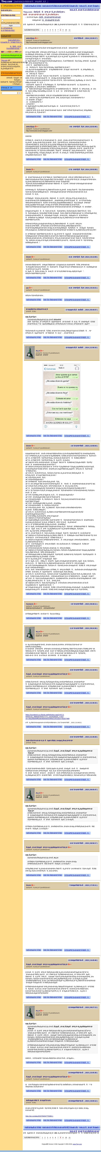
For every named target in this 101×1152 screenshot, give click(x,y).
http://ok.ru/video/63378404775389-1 (39, 1116)
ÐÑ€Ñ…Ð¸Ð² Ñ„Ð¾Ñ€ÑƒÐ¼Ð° (14, 47)
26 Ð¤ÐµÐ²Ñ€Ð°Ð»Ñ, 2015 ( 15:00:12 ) (82, 1101)
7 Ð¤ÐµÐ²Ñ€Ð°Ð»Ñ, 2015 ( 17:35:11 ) (83, 885)
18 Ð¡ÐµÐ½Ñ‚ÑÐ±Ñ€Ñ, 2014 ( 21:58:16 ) (81, 347)
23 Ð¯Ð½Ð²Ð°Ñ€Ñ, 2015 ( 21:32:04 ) (83, 670)
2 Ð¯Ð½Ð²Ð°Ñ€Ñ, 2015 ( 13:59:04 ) (84, 446)
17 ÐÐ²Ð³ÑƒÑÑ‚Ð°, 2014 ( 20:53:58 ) (83, 169)
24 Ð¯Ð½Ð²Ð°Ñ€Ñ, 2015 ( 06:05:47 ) (83, 790)
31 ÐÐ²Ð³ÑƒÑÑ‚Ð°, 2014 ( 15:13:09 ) (83, 257)
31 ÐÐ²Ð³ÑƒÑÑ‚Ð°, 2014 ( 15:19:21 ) (83, 288)
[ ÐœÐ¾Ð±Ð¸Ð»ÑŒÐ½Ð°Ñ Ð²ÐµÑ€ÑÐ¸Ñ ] (31, 1)
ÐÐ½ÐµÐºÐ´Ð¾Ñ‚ (51, 20)
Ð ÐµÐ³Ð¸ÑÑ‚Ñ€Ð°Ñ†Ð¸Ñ (12, 42)
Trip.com (4, 60)
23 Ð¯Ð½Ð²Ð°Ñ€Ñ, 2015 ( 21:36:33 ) (83, 703)
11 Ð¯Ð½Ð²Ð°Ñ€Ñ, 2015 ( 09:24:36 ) (83, 628)
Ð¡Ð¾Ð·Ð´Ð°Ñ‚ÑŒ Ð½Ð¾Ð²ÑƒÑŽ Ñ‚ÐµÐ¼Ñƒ (60, 6)
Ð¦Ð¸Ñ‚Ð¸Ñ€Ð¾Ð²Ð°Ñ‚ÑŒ (53, 116)
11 (69, 30)
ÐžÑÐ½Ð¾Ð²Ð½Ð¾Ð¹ (50, 17)
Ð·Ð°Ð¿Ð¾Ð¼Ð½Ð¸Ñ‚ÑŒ (10, 23)
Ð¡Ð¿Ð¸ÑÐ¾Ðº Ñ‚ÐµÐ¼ (89, 6)
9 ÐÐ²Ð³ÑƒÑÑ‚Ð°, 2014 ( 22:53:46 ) (83, 127)
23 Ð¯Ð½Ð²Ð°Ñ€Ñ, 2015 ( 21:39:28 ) (83, 737)
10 (66, 30)
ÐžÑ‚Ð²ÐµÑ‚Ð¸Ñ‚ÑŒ (33, 6)
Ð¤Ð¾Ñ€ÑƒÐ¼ (14, 40)
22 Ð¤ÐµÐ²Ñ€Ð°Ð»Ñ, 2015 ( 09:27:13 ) (82, 1007)
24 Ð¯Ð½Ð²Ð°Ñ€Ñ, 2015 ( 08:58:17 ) (83, 843)
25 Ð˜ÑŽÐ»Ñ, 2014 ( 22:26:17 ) (85, 38)
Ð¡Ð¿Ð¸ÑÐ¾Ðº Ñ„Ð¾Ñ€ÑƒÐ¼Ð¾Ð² (84, 10)
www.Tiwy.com (77, 1144)
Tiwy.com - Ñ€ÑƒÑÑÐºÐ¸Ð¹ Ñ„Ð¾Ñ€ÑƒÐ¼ (44, 12)
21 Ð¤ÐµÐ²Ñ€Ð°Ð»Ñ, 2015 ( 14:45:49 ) (82, 960)
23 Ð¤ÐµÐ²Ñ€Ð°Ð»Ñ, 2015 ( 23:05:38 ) (82, 1073)
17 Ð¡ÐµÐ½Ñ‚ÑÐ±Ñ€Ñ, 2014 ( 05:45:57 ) (81, 310)
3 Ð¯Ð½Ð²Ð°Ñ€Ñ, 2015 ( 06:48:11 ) (84, 604)
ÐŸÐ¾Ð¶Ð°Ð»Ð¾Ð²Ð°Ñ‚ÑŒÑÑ (77, 117)
